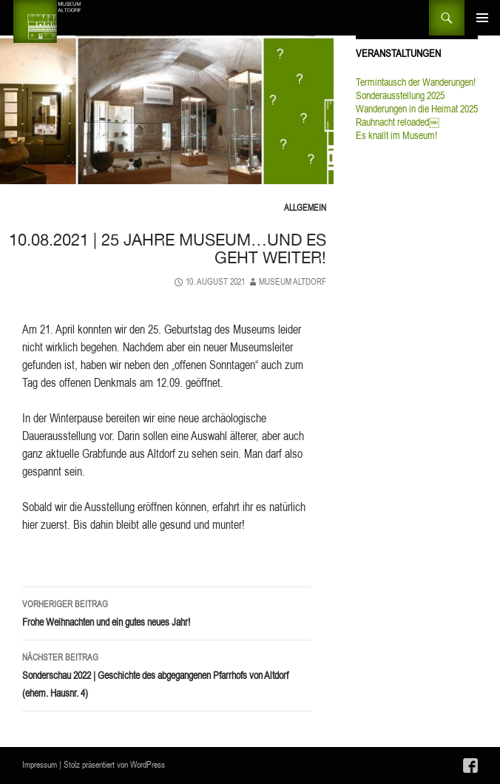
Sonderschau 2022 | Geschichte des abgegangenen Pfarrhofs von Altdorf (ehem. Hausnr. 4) (166, 674)
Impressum (39, 764)
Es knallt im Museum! (396, 135)
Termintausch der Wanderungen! (416, 82)
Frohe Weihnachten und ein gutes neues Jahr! (166, 612)
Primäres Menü (482, 18)
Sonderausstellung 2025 (400, 95)
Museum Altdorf (292, 281)
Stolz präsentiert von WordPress (114, 764)
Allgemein (305, 207)
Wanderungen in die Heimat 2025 (417, 108)
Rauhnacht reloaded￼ (397, 122)
